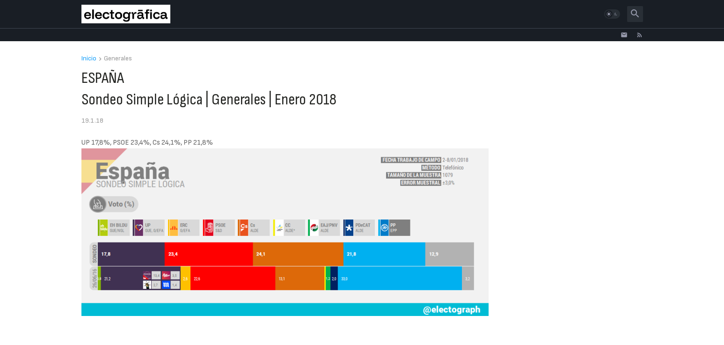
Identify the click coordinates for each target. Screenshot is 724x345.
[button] (612, 14)
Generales (118, 58)
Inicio (88, 58)
